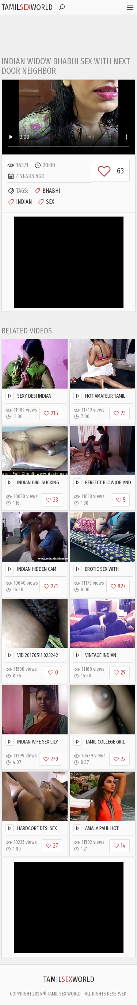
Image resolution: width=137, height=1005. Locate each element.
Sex (45, 202)
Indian (19, 202)
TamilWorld (27, 7)
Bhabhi (47, 191)
